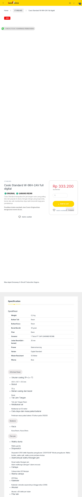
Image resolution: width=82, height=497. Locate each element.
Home (6, 10)
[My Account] (75, 3)
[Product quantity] (60, 107)
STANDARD (18, 10)
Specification (14, 213)
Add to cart (64, 115)
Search (70, 3)
